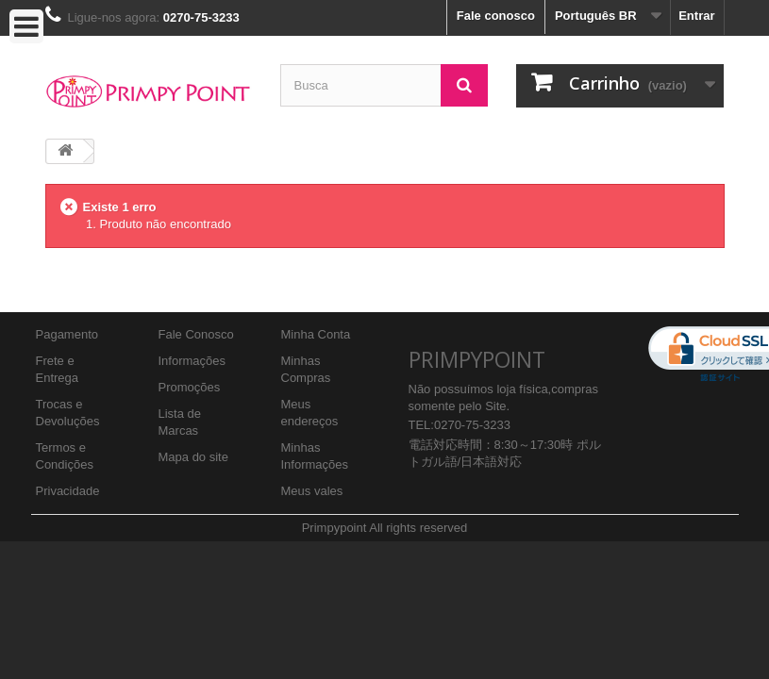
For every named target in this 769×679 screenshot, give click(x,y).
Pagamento (67, 334)
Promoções (190, 387)
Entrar (696, 15)
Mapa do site (193, 457)
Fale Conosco (196, 334)
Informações (192, 361)
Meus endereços (310, 412)
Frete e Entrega (57, 369)
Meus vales (312, 491)
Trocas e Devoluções (68, 412)
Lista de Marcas (180, 422)
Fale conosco (496, 15)
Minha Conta (316, 334)
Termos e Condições (64, 456)
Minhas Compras (306, 369)
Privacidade (68, 491)
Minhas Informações (315, 456)
